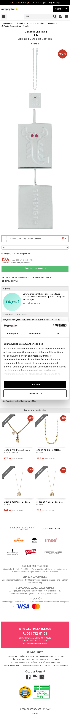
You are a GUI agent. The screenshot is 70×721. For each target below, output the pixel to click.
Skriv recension (42, 277)
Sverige (35, 713)
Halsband (51, 23)
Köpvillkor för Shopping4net (46, 663)
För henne (30, 23)
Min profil (13, 657)
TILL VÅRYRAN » (31, 303)
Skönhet (19, 23)
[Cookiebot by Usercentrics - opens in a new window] (53, 326)
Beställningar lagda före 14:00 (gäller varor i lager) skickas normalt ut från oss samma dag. (35, 580)
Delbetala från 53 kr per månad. (16, 262)
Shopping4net (7, 23)
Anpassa (35, 393)
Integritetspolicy (20, 663)
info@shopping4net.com (35, 643)
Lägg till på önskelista (16, 277)
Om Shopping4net (12, 666)
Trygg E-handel (61, 666)
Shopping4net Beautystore (37, 666)
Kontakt (60, 657)
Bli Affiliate (42, 660)
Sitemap (47, 709)
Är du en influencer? (23, 660)
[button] (66, 16)
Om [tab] (57, 333)
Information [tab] (35, 333)
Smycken (40, 23)
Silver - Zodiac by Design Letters (35, 239)
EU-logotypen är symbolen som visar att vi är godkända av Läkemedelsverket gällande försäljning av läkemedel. (35, 590)
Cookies (55, 660)
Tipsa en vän (10, 281)
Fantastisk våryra (20, 2)
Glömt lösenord (45, 657)
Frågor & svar (27, 657)
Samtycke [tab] (12, 333)
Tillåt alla (35, 384)
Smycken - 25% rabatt (15, 314)
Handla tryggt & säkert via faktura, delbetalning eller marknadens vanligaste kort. (35, 602)
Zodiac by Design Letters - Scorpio (15, 26)
